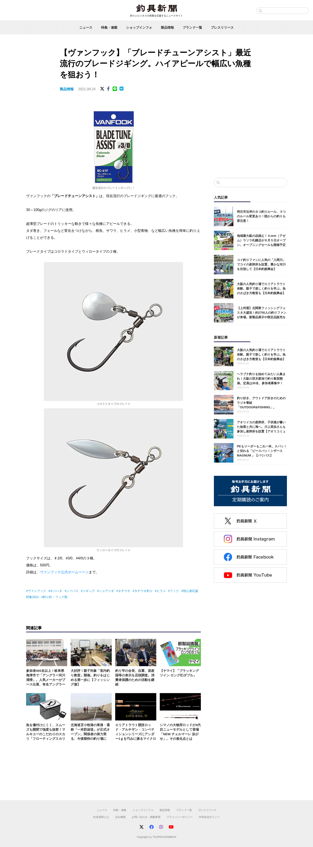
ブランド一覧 (192, 27)
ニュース (85, 27)
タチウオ (124, 591)
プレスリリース (222, 27)
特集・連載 (109, 27)
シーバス (72, 591)
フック (174, 591)
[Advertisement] (250, 138)
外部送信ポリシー (209, 817)
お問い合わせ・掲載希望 (146, 817)
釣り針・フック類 (55, 597)
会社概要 (120, 817)
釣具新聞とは (101, 817)
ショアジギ (106, 591)
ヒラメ (161, 591)
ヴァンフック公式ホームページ (64, 572)
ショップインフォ (139, 27)
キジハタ (56, 591)
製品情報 (167, 27)
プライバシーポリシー (179, 817)
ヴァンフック (37, 591)
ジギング (89, 591)
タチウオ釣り (143, 591)
